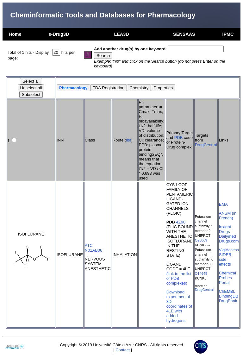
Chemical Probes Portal (227, 278)
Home (15, 34)
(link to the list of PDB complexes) (178, 278)
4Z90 (181, 222)
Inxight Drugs (225, 229)
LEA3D (121, 34)
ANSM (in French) (227, 215)
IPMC (228, 34)
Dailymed (227, 236)
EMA (223, 204)
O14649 (201, 273)
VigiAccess (229, 250)
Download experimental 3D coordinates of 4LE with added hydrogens (179, 306)
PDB (178, 137)
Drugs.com (229, 241)
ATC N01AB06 (93, 248)
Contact (122, 350)
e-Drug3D (59, 34)
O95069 (201, 240)
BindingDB (228, 296)
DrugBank (228, 300)
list (128, 140)
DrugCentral (206, 144)
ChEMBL (227, 291)
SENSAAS (184, 34)
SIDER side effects (225, 259)
